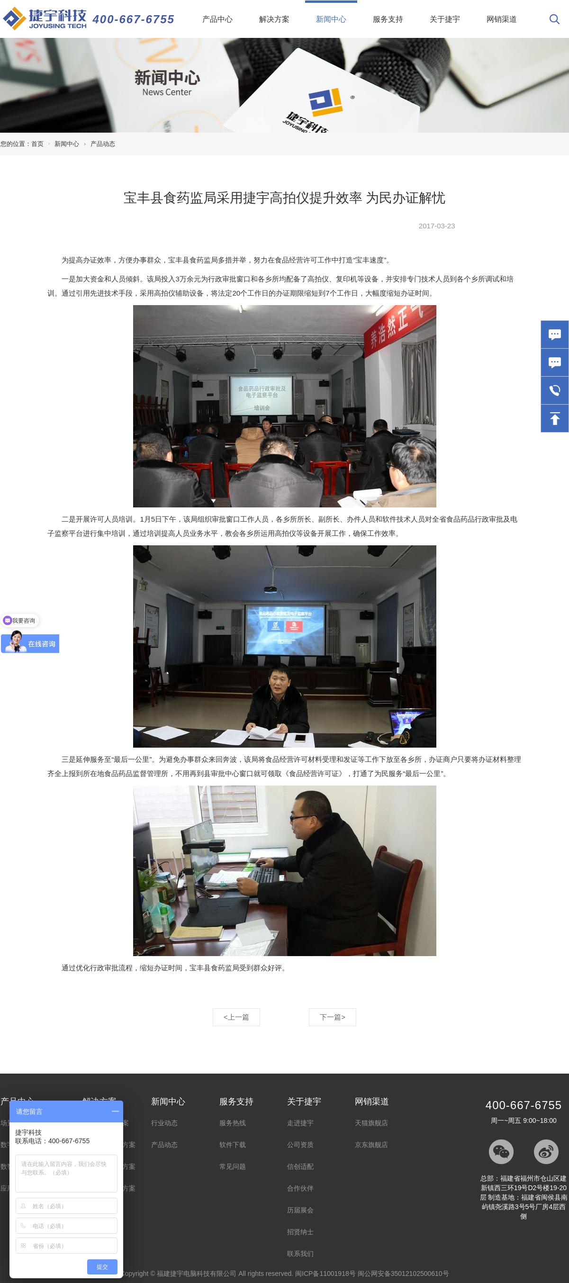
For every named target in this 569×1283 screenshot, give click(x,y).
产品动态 (102, 143)
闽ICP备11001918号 (325, 1273)
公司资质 (300, 1144)
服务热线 (232, 1123)
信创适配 (300, 1166)
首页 (37, 143)
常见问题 (232, 1166)
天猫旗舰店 (371, 1123)
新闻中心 (336, 11)
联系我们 (300, 1253)
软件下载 (232, 1144)
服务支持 (388, 19)
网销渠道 (502, 19)
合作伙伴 (300, 1188)
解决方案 (274, 19)
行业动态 (164, 1123)
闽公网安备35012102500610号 (403, 1273)
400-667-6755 (134, 19)
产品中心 (217, 19)
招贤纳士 (300, 1232)
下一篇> (332, 1017)
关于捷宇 (445, 19)
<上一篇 (236, 1017)
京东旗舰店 (371, 1144)
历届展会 (300, 1210)
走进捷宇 (300, 1123)
